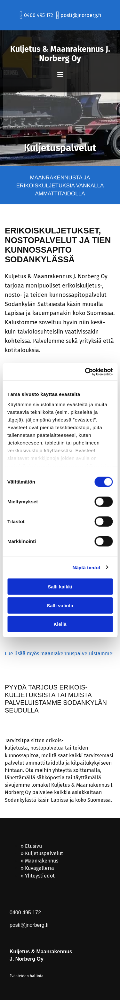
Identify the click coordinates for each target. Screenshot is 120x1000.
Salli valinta (60, 605)
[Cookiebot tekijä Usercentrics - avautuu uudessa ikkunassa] (85, 371)
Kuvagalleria (39, 868)
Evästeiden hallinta (27, 976)
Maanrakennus (41, 861)
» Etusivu (31, 846)
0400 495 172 (38, 15)
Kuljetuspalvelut (44, 853)
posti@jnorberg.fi (80, 15)
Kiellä (59, 624)
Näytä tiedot (86, 567)
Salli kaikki (60, 586)
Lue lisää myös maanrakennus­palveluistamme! (59, 653)
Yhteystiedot (40, 876)
